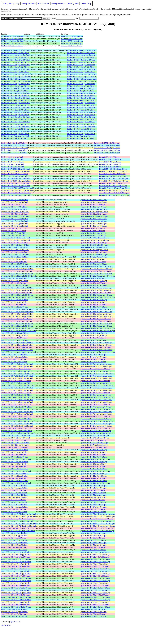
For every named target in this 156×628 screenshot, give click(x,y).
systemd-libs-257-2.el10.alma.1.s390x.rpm (95, 428)
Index (4, 3)
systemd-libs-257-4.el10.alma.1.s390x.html (16, 404)
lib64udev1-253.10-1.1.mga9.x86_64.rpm (81, 81)
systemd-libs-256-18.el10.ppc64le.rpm (93, 452)
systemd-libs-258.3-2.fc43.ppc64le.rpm (94, 212)
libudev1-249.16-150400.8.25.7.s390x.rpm (114, 193)
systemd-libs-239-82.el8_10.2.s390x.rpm (94, 595)
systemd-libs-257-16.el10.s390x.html (14, 283)
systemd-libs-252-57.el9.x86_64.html (14, 512)
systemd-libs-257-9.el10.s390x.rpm (92, 359)
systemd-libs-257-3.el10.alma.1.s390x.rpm (95, 416)
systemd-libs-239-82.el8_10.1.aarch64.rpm (95, 600)
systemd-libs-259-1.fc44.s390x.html (13, 204)
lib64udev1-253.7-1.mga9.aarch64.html (15, 88)
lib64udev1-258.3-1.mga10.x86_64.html (15, 53)
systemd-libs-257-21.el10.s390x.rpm (93, 262)
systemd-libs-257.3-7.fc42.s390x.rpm (93, 252)
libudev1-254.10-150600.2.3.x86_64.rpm (113, 186)
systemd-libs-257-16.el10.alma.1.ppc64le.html (17, 290)
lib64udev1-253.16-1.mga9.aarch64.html (15, 69)
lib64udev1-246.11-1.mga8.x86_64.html (15, 129)
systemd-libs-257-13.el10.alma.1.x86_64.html (17, 323)
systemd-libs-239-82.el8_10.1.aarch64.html (16, 600)
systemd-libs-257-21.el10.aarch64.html (14, 257)
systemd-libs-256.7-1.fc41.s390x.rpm (93, 447)
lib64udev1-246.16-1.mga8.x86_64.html (15, 110)
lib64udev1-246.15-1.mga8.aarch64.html (15, 112)
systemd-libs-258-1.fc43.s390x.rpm (92, 228)
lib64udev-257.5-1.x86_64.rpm (71, 43)
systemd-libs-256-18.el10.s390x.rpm (93, 454)
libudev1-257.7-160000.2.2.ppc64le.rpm (113, 171)
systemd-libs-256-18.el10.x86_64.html (14, 457)
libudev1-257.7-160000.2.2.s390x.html (14, 174)
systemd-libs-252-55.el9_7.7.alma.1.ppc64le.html (18, 516)
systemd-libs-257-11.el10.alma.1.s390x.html (16, 347)
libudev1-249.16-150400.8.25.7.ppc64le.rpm (114, 190)
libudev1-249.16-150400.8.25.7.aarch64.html (17, 188)
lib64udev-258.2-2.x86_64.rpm (71, 39)
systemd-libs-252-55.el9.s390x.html (13, 538)
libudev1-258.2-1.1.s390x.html (12, 157)
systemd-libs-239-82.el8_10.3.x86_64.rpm (95, 588)
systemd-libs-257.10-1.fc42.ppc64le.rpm (94, 240)
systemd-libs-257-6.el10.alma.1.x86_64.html (16, 395)
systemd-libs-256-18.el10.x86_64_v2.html (16, 459)
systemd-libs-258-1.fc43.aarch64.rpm (93, 219)
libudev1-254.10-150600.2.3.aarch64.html (16, 178)
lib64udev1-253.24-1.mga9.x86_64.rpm (81, 67)
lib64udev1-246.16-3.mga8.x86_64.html (15, 100)
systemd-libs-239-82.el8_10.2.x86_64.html (16, 597)
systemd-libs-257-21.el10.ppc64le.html (14, 259)
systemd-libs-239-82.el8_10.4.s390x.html (15, 576)
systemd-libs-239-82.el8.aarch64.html (14, 609)
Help (89, 3)
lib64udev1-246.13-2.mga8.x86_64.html (15, 119)
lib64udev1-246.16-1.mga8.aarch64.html (15, 107)
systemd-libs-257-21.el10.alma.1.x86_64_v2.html (18, 276)
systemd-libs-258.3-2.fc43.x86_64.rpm (94, 216)
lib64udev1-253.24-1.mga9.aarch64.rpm (81, 65)
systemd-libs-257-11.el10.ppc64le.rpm (93, 335)
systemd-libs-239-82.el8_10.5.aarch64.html (16, 562)
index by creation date (58, 3)
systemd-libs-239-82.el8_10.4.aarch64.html (16, 571)
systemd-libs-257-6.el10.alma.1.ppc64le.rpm (96, 390)
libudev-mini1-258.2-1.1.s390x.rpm (106, 143)
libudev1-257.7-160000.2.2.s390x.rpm (112, 174)
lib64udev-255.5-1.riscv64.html (12, 46)
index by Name (73, 3)
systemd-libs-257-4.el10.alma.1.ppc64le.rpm (96, 402)
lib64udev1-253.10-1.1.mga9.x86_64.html (16, 81)
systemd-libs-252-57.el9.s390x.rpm (92, 509)
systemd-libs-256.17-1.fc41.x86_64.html (15, 443)
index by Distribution (28, 3)
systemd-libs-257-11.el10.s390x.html (14, 338)
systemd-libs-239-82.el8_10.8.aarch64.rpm (95, 552)
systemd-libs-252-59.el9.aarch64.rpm (93, 495)
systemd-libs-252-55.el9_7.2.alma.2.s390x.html (17, 528)
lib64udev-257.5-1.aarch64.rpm (72, 41)
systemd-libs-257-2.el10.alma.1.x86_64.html (16, 431)
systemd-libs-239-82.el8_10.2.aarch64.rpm (95, 590)
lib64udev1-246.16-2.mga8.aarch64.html (15, 103)
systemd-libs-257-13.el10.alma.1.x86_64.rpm (96, 323)
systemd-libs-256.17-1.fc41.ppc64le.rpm (94, 438)
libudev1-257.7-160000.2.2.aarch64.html (15, 169)
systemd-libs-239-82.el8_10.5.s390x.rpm (94, 566)
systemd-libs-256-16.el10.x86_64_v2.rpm (95, 471)
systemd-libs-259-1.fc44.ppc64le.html (14, 202)
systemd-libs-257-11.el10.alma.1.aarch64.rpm (96, 343)
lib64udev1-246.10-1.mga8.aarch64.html (15, 131)
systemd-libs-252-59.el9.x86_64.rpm (93, 502)
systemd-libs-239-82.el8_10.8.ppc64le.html (16, 554)
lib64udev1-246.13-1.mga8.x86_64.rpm (81, 124)
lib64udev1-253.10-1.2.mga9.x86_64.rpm (81, 76)
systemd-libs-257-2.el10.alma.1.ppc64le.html (17, 426)
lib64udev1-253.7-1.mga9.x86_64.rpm (80, 91)
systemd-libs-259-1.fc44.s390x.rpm (92, 204)
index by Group (13, 3)
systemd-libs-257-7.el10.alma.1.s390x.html (16, 381)
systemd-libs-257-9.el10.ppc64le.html (14, 357)
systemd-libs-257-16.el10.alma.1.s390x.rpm (95, 293)
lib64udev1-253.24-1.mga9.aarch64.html (15, 65)
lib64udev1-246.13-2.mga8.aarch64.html (15, 117)
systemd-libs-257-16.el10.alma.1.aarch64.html (17, 288)
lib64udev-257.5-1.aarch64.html (12, 41)
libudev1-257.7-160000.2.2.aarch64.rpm (113, 169)
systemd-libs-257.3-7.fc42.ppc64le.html (15, 250)
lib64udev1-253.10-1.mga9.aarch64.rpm (81, 84)
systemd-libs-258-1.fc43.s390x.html (13, 228)
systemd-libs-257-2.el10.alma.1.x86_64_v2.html (18, 433)
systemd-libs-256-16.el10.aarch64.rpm (93, 462)
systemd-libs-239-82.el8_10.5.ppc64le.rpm (95, 564)
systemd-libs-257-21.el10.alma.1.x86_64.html (17, 273)
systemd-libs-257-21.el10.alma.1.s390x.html (16, 271)
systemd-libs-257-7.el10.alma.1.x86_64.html (16, 383)
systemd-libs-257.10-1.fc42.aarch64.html (15, 238)
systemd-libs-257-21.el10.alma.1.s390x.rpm (95, 271)
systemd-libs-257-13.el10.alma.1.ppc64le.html (17, 314)
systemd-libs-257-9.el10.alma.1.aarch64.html (17, 364)
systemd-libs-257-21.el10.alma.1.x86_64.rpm (96, 273)
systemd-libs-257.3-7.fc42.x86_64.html (15, 254)
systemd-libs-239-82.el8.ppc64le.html (14, 612)
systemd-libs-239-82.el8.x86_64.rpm (93, 616)
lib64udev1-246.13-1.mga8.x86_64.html (15, 124)
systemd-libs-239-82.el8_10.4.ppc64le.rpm (95, 574)
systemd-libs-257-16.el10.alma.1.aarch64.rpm (96, 288)
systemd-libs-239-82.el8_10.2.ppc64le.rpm (95, 593)
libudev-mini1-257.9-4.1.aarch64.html (14, 145)
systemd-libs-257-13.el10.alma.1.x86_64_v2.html (18, 328)
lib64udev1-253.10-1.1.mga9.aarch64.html (16, 79)
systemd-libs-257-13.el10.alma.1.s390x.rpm (95, 319)
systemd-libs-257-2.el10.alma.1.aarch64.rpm (96, 424)
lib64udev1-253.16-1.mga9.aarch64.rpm (81, 69)
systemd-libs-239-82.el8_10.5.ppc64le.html (16, 564)
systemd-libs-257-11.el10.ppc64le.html (14, 335)
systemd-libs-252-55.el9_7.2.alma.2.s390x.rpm (96, 528)
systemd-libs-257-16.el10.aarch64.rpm (93, 278)
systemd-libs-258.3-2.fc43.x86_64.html (15, 216)
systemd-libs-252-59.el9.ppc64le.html (14, 497)
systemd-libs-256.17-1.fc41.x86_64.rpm (94, 443)
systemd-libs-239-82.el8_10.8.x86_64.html (16, 559)
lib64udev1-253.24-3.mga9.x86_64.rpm (81, 62)
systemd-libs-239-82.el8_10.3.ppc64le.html (16, 583)
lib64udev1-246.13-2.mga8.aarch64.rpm (81, 117)
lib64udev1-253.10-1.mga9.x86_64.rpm (81, 86)
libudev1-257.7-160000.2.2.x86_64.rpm (113, 176)
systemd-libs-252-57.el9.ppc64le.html (14, 507)
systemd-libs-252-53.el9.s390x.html (13, 547)
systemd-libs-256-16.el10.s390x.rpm (93, 466)
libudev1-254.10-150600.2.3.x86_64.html (15, 186)
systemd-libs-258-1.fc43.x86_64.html (14, 233)
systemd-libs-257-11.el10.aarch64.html (14, 333)
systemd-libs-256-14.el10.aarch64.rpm (93, 474)
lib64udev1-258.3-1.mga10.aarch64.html (15, 50)
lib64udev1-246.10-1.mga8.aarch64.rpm (81, 131)
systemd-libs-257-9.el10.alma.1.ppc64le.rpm (96, 366)
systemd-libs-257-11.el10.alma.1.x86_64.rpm (96, 350)
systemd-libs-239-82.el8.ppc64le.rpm (93, 612)
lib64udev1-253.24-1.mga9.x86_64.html (15, 67)
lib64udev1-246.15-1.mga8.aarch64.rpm (81, 112)
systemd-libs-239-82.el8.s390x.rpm (92, 614)
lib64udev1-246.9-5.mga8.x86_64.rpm (80, 138)
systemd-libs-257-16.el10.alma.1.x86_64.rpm (96, 295)
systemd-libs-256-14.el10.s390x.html (14, 478)
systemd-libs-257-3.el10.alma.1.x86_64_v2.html (18, 421)
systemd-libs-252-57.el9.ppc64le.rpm (93, 507)
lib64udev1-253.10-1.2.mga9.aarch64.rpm (82, 74)
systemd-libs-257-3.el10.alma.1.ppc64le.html (17, 414)
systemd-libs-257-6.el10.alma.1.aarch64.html (17, 388)
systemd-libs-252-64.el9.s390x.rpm (92, 490)
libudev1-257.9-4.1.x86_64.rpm (110, 167)
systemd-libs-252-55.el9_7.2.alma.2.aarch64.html (18, 524)
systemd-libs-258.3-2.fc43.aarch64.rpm (94, 209)
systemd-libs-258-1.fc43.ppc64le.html (14, 223)
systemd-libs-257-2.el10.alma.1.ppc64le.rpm (96, 426)
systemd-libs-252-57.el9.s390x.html (13, 509)
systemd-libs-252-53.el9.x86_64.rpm (93, 550)
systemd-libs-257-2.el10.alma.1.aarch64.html (17, 424)
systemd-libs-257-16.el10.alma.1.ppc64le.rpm (96, 290)
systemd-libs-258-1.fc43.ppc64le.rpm (93, 223)
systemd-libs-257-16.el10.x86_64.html (14, 285)
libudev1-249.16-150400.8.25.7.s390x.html (16, 193)
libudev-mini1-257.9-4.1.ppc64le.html (14, 148)
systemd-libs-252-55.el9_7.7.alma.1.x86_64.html (18, 521)
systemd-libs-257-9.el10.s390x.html (13, 359)
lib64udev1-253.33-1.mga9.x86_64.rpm (81, 57)
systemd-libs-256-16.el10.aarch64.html (14, 462)
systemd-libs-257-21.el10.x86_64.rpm (93, 264)
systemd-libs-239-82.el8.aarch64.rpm (93, 609)
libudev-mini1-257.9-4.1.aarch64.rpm (107, 145)
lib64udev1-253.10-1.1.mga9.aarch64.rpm (82, 79)
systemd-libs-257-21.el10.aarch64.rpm (93, 257)
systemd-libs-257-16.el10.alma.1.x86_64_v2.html (18, 297)
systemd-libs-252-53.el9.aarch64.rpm (93, 543)
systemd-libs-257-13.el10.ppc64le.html (14, 302)
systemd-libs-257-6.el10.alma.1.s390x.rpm (95, 393)
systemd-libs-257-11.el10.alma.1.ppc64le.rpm (96, 345)
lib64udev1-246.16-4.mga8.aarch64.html (15, 93)
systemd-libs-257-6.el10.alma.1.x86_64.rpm (95, 395)
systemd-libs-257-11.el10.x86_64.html (14, 340)
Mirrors (83, 3)
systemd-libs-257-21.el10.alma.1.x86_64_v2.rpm (97, 276)
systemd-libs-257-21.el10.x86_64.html (14, 264)
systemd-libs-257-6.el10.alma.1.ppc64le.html (17, 390)
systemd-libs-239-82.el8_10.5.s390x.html (15, 566)
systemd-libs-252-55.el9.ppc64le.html (14, 535)
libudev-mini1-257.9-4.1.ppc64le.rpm (107, 148)
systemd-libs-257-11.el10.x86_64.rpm (93, 340)
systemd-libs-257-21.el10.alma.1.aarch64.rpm (96, 266)
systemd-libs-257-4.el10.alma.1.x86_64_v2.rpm (97, 409)
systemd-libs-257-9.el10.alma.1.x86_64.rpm (95, 371)
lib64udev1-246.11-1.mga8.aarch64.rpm (81, 127)
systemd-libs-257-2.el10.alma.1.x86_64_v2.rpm (97, 433)
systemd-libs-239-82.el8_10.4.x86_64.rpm (95, 578)
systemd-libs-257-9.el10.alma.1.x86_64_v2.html (18, 374)
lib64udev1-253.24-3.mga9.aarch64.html (15, 60)
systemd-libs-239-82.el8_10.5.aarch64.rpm (95, 562)
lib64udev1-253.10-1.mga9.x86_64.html (15, 86)
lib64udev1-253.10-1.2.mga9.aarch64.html (16, 74)
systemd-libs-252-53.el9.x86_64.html (14, 550)
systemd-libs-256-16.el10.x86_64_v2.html (16, 471)
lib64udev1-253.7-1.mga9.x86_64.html (14, 91)
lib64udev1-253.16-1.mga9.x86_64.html (15, 72)
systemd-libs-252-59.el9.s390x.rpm (92, 500)
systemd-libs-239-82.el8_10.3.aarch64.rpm (95, 581)
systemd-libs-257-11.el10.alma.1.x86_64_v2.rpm (97, 352)
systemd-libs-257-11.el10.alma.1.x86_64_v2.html (18, 352)
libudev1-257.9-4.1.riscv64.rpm (110, 164)
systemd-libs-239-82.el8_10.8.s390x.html (15, 557)
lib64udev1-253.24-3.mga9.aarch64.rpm (81, 60)
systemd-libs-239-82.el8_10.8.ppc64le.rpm (95, 554)
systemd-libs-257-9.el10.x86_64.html (14, 362)
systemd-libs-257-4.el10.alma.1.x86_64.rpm (95, 407)
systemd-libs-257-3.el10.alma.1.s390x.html (16, 416)
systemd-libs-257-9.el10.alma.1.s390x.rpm (95, 369)
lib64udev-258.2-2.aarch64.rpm (72, 36)
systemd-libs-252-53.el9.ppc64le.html (14, 545)
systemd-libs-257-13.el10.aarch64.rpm (93, 300)
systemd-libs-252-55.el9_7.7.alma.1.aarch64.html (18, 514)
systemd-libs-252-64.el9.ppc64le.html (14, 488)
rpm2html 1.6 (15, 621)
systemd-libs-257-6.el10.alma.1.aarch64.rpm (96, 388)
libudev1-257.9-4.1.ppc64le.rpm (110, 162)
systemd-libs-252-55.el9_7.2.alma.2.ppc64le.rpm (97, 526)
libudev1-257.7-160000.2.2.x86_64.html (15, 176)
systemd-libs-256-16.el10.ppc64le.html (14, 464)
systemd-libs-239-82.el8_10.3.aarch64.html (16, 581)
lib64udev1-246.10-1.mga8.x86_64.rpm (81, 134)
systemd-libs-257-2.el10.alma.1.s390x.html (16, 428)
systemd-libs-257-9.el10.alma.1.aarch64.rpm (96, 364)
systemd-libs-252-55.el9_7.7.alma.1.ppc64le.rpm (97, 516)
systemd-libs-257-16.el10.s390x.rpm (93, 283)
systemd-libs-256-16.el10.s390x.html (14, 466)
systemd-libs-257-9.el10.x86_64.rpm (93, 362)
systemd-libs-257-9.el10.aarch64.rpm (93, 354)
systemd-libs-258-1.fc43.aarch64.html (14, 219)
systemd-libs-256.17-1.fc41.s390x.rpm (93, 440)
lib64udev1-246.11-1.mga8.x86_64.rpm (81, 129)
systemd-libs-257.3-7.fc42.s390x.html (14, 252)
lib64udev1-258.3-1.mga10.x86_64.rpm (81, 53)
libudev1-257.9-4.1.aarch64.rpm (110, 159)
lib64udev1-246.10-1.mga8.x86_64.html (15, 134)
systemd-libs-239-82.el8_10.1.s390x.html (15, 604)
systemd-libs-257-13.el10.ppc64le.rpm (93, 302)
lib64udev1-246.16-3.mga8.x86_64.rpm (81, 100)
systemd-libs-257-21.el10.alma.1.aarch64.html (17, 266)
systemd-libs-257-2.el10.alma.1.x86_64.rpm (95, 431)
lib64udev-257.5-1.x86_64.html (12, 43)
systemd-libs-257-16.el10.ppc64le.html (14, 281)
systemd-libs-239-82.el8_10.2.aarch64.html (16, 590)
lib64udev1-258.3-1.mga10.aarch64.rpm (81, 50)
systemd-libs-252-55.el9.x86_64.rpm (93, 540)
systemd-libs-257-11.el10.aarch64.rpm (93, 333)
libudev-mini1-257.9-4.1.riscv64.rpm (107, 150)
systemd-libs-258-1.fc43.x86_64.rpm (93, 233)
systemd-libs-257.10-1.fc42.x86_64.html (15, 245)
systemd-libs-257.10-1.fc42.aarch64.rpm (94, 238)
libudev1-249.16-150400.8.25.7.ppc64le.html (17, 190)
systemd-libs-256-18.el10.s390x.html (14, 454)
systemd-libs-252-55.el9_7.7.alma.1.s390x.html (17, 519)
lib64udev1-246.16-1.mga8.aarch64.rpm (81, 107)
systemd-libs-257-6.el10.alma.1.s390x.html (16, 393)
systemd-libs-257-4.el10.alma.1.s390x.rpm (95, 404)
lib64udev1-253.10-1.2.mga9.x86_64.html (16, 76)
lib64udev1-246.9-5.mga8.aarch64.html (15, 136)
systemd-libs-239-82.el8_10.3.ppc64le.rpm (95, 583)
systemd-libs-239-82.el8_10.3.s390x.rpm (94, 585)
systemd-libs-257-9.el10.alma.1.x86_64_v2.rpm (97, 374)
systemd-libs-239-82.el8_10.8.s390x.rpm (94, 557)
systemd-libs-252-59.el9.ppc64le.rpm (93, 497)
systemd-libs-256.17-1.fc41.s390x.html (14, 440)
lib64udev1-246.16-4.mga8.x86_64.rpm (81, 96)
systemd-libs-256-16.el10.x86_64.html (14, 469)
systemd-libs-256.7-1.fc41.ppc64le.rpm (94, 445)
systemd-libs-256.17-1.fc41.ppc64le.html (15, 438)
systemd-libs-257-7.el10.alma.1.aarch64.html (17, 376)
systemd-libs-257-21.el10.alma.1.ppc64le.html (17, 269)
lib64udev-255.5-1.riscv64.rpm (71, 46)
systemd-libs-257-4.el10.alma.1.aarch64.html (17, 400)
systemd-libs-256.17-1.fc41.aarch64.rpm (94, 435)
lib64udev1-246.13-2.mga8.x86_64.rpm (81, 119)
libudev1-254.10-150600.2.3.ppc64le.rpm (113, 181)
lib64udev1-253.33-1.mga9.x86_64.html (15, 57)
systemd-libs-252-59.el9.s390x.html (13, 500)
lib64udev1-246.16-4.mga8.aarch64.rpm (81, 93)
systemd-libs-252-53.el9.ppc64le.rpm (93, 545)
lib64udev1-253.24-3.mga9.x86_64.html (15, 62)
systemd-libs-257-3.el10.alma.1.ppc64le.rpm (96, 414)
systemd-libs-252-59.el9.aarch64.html (14, 495)
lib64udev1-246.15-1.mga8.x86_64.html (15, 115)
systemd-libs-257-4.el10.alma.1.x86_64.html (16, 407)
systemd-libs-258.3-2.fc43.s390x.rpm (93, 214)
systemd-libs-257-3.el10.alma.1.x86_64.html (16, 419)
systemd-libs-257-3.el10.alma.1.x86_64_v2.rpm (97, 421)
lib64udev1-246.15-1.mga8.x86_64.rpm (81, 115)
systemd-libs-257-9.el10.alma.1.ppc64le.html (17, 366)
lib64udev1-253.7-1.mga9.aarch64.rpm (80, 88)
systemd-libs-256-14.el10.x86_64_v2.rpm (95, 483)
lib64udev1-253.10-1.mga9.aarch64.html (15, 84)
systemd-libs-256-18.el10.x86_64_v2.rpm (95, 459)
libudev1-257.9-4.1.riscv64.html (12, 164)
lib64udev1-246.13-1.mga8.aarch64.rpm (81, 122)
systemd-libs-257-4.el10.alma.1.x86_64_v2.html (18, 409)
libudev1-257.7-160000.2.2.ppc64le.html (15, 171)
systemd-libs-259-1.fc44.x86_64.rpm (93, 207)
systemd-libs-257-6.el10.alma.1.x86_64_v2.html (18, 397)
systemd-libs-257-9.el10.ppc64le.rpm (93, 357)
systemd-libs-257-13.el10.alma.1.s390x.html (16, 319)
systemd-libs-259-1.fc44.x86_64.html (14, 207)
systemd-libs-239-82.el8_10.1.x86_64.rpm (95, 607)
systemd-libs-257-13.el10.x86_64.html (14, 307)
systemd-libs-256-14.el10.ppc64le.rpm (93, 476)
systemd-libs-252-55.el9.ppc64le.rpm (93, 535)
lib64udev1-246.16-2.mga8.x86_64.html (15, 105)
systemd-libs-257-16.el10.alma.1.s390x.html (16, 293)
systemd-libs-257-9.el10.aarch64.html (14, 354)
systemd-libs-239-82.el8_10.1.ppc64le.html (16, 602)
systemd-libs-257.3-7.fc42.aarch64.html (15, 247)
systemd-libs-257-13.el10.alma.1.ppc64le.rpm (96, 314)
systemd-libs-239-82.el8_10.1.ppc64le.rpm (95, 602)
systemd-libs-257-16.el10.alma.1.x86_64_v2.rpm (97, 297)
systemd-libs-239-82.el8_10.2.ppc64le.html (16, 593)
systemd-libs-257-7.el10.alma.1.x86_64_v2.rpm (97, 385)
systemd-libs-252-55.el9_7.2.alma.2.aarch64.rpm (97, 524)
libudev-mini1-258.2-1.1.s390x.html (13, 143)
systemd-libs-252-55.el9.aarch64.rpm (93, 533)
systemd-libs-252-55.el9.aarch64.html (14, 533)
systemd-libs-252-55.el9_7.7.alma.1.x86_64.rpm (97, 521)
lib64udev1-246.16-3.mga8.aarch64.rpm (81, 98)
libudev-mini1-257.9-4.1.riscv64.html (14, 150)
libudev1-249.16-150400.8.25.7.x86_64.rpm (114, 195)
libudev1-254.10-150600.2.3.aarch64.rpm (113, 178)
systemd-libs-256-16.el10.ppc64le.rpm (93, 464)
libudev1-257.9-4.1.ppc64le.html (12, 162)
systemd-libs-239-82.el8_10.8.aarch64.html (16, 552)
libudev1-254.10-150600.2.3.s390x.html (15, 183)
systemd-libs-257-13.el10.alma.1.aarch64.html (17, 309)
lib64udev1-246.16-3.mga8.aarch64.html (15, 98)
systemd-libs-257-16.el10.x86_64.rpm (93, 285)
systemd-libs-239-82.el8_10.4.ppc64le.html (16, 574)
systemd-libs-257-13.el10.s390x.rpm (93, 304)
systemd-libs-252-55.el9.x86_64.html (14, 540)
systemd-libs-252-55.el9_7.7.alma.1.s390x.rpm (96, 519)
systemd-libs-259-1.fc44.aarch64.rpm (93, 200)
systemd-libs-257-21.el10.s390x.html (14, 262)
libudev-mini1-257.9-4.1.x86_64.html (14, 152)
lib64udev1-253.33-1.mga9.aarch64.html (15, 55)
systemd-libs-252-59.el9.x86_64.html (14, 502)
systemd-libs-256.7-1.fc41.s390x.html (14, 447)
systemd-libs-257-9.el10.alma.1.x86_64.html (16, 371)
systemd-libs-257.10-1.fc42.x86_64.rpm (94, 245)
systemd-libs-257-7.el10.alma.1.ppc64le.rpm (96, 378)
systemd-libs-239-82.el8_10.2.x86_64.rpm (95, 597)
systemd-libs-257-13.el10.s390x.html (14, 304)
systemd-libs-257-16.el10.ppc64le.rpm (93, 281)
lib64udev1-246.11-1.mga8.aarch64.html (15, 127)
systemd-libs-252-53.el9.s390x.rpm (92, 547)
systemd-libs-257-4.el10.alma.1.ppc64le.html (17, 402)
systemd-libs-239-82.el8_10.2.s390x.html (15, 595)
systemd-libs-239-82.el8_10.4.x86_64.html (16, 578)
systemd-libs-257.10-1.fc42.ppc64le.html (15, 240)
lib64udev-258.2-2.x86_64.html (12, 39)
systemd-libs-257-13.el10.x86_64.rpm (93, 307)
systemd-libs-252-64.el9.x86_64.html (14, 493)
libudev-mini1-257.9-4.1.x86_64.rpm (107, 152)
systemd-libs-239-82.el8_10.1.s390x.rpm (94, 604)
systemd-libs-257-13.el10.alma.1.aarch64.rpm (96, 309)
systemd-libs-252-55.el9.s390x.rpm (92, 538)
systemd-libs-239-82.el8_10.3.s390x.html (15, 585)
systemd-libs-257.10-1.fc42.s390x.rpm (93, 243)
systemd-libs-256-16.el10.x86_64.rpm (93, 469)
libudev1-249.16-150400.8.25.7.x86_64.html (16, 195)
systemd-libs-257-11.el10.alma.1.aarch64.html (17, 343)
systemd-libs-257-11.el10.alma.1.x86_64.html (17, 350)
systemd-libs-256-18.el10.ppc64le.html (14, 452)
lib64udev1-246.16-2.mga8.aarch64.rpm (81, 103)
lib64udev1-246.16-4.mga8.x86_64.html (15, 96)
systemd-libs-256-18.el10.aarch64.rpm (93, 450)
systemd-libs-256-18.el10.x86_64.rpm (93, 457)
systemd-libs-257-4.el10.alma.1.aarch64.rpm (96, 400)
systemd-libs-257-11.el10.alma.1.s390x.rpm (95, 347)
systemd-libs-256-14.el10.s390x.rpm (93, 478)
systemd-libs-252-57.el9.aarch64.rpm (93, 504)
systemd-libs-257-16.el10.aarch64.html (14, 278)
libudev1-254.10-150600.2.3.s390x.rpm (112, 183)
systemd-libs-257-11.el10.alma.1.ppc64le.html (17, 345)
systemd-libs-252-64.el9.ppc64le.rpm (93, 488)
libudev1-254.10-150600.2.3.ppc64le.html (16, 181)
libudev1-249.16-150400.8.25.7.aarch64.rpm (114, 188)
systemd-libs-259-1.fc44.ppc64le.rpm (93, 202)
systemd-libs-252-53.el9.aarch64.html (14, 543)
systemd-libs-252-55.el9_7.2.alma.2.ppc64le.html (18, 526)
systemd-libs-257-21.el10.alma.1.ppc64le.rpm (96, 269)
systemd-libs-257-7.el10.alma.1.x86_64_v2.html (18, 385)
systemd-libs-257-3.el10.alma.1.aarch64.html (17, 412)
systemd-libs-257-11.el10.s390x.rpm (93, 338)
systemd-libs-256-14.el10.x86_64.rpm (93, 481)
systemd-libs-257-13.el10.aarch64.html (14, 300)
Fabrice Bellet (6, 625)
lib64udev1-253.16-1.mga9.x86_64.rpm (81, 72)
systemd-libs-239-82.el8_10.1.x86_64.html (16, 607)
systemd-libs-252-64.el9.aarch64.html (14, 485)
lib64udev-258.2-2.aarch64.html (12, 36)
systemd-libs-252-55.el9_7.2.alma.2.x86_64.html (18, 531)
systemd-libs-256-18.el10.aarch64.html (14, 450)
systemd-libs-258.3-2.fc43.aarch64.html (15, 209)
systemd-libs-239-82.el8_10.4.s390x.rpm (94, 576)
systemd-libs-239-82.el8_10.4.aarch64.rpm (95, 571)
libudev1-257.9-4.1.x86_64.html (12, 167)
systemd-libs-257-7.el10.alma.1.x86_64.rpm (95, 383)
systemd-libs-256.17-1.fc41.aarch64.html (15, 435)
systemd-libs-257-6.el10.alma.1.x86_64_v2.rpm (97, 397)
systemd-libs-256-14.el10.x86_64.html (14, 481)
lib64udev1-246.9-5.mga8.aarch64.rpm (80, 136)
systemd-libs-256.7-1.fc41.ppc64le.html (15, 445)
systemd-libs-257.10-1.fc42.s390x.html (14, 243)
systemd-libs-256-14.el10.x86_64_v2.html (16, 483)
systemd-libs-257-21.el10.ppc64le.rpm (93, 259)
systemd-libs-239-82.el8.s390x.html (13, 614)
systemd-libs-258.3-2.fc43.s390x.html (14, 214)
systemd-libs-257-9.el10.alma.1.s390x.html (16, 369)
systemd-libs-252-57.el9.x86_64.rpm (93, 512)
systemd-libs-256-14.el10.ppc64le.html (14, 476)
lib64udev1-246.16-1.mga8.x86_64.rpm (81, 110)
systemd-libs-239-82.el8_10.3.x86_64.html (16, 588)
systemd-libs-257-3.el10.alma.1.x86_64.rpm (95, 419)
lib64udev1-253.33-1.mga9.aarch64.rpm (81, 55)
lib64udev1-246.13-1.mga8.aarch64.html (15, 122)
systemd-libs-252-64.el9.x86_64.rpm (93, 493)
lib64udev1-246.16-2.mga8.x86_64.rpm (81, 105)
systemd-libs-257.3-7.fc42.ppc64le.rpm (94, 250)
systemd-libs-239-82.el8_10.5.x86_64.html (16, 569)
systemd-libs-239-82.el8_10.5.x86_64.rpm (95, 569)
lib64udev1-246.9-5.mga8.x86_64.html (14, 138)
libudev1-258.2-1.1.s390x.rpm (109, 157)
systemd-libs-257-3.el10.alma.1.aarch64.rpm (96, 412)
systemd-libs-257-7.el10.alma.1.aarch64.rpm (96, 376)
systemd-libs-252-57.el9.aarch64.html (14, 504)
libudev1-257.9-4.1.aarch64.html (12, 159)
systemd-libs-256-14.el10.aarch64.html (14, 474)
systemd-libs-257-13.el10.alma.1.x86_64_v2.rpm (97, 328)
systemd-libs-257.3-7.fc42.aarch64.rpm (94, 247)
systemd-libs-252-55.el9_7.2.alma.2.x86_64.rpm (97, 531)
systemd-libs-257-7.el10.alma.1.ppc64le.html (17, 378)
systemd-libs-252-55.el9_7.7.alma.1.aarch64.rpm (97, 514)
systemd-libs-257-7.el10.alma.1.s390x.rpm (95, 381)
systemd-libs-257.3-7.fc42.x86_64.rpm (94, 254)
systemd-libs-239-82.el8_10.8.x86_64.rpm (95, 559)
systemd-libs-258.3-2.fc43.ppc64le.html (15, 212)
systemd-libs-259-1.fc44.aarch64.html (14, 200)
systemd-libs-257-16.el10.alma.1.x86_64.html (17, 295)
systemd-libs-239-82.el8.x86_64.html (14, 616)
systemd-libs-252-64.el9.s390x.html (13, 490)
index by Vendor (43, 3)
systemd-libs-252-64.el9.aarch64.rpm (93, 485)
